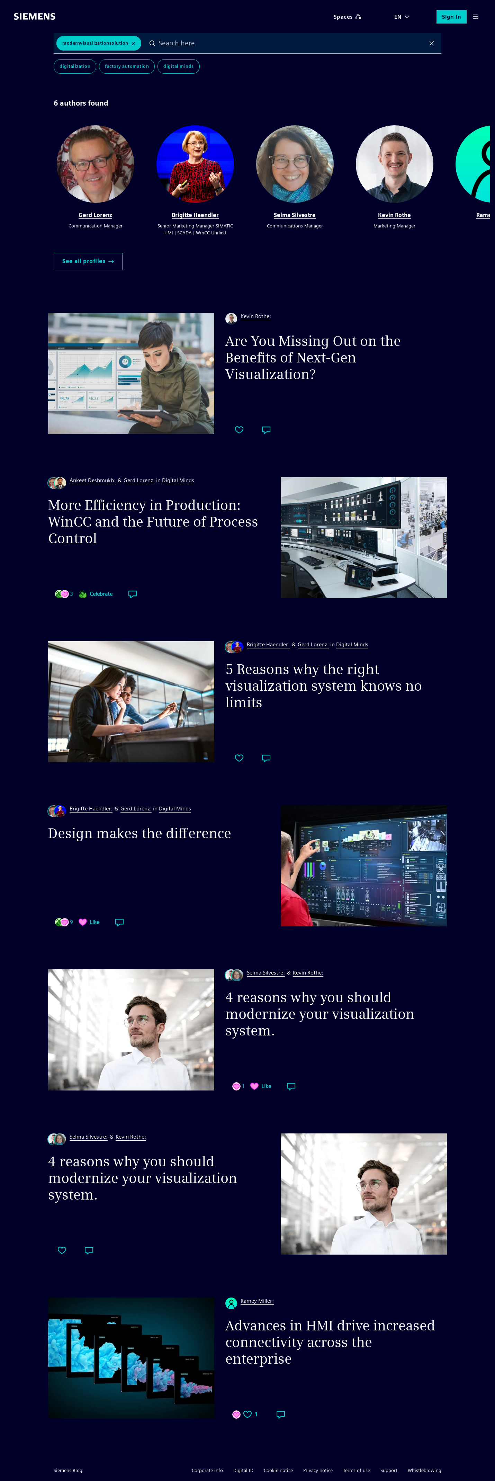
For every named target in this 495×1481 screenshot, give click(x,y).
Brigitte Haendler (195, 215)
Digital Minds (178, 66)
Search (152, 43)
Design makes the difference (139, 833)
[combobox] (292, 43)
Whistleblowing (424, 1470)
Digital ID (243, 1470)
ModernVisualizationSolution (95, 43)
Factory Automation (127, 66)
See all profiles (88, 261)
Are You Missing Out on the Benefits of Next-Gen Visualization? (313, 358)
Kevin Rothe (394, 215)
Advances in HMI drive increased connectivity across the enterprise (330, 1342)
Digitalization (75, 66)
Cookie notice (278, 1470)
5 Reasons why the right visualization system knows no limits (323, 686)
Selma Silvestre (295, 215)
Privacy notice (318, 1470)
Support (388, 1470)
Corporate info (207, 1470)
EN (398, 17)
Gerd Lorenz (95, 215)
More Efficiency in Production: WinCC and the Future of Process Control (153, 522)
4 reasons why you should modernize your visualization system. (319, 1014)
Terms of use (356, 1470)
